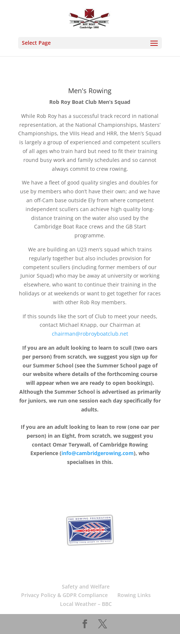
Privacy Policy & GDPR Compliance (64, 595)
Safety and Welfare (86, 586)
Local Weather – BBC (86, 603)
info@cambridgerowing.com (97, 453)
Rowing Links (134, 595)
